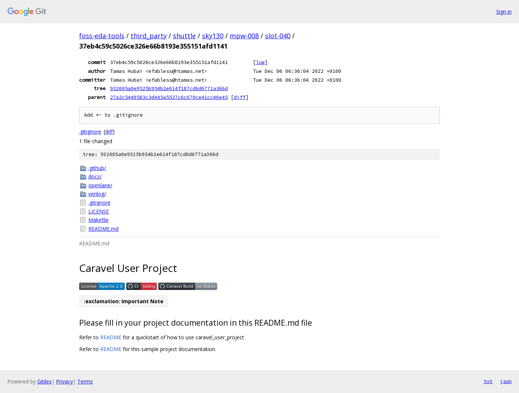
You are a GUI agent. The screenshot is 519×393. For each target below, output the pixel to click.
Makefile (98, 219)
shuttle (184, 35)
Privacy (64, 381)
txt (488, 381)
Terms (85, 381)
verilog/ (97, 193)
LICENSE (98, 211)
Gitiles (44, 381)
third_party (149, 35)
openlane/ (100, 185)
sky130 (212, 35)
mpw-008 (244, 35)
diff (240, 97)
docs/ (95, 176)
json (506, 381)
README (110, 337)
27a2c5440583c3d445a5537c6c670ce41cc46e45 (169, 97)
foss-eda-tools (101, 35)
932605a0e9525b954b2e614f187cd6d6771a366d (169, 88)
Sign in (504, 11)
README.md (103, 228)
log (260, 62)
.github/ (97, 167)
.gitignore (90, 131)
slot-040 (277, 35)
